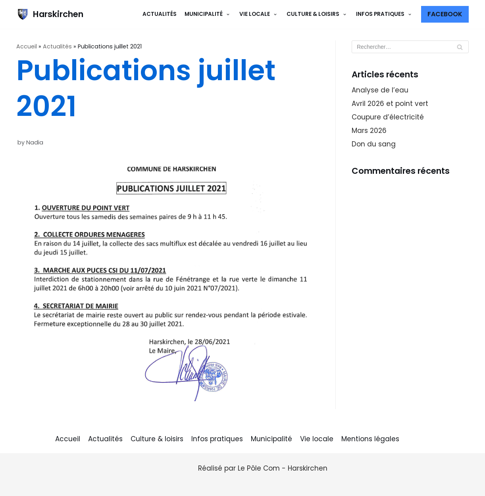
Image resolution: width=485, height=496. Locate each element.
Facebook (444, 14)
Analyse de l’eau (380, 90)
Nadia (34, 142)
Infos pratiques (217, 439)
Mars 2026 (369, 130)
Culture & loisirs (157, 439)
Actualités (159, 14)
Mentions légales (370, 439)
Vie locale (316, 439)
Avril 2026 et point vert (390, 103)
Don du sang (374, 144)
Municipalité (271, 439)
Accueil (26, 46)
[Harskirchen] (49, 14)
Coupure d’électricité (388, 117)
